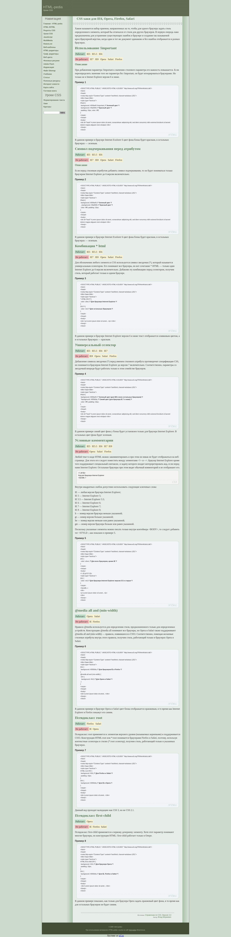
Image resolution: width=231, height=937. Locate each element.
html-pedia (132, 930)
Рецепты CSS (49, 30)
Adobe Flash (48, 64)
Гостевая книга (50, 91)
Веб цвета (47, 57)
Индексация (48, 67)
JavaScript (47, 37)
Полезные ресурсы (51, 81)
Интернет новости (51, 84)
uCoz (121, 935)
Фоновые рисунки (51, 61)
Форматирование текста (54, 100)
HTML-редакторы (50, 50)
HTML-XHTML (49, 27)
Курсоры (47, 107)
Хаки (45, 103)
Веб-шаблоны (49, 47)
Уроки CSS (48, 34)
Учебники (47, 74)
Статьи (46, 77)
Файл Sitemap (49, 71)
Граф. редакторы (50, 54)
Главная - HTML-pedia (52, 24)
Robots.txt (47, 44)
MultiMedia (48, 40)
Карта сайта (48, 87)
